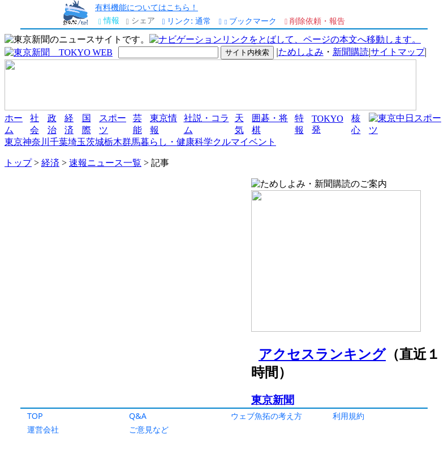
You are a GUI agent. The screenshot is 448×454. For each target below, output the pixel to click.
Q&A (138, 415)
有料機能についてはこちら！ (146, 7)
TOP (35, 415)
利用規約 (348, 415)
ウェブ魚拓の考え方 (266, 415)
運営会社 (43, 429)
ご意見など (149, 429)
